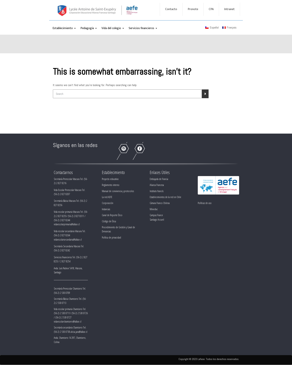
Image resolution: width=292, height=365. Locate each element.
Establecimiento (63, 28)
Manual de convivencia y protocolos (118, 191)
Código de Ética (109, 221)
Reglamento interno (110, 185)
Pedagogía (87, 28)
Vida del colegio (111, 28)
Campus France (156, 215)
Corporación (107, 203)
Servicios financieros (141, 28)
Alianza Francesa (157, 185)
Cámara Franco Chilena (160, 203)
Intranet (229, 9)
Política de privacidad (111, 237)
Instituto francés (157, 191)
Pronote (193, 9)
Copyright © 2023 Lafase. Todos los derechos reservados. (209, 359)
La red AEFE (107, 197)
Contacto (171, 9)
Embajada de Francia (159, 179)
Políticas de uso (205, 203)
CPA (211, 9)
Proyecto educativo (110, 179)
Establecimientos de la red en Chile (165, 197)
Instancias (106, 209)
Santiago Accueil (157, 219)
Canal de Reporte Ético (112, 215)
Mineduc (154, 209)
